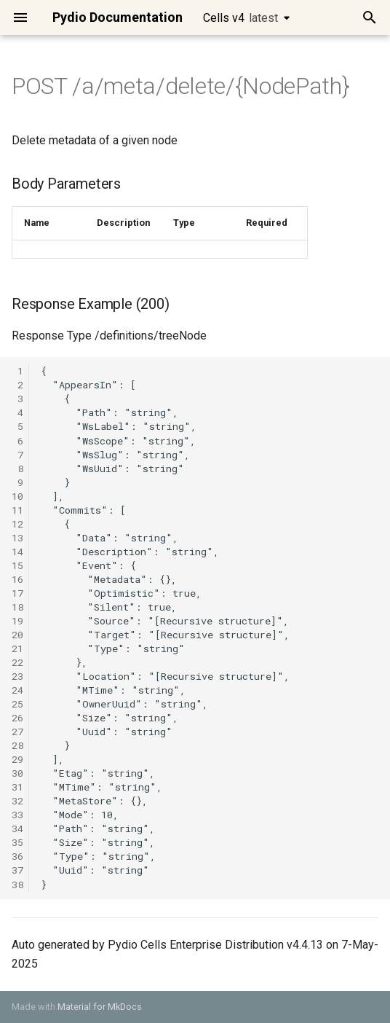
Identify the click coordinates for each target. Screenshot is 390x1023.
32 (17, 800)
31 (17, 786)
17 (17, 593)
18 (17, 607)
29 (17, 759)
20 (17, 634)
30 (17, 773)
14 (17, 551)
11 (17, 510)
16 (17, 579)
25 (17, 703)
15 (17, 565)
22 (17, 662)
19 (17, 620)
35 (17, 842)
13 (17, 537)
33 (17, 814)
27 (17, 731)
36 (17, 856)
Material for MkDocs (99, 1006)
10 (17, 496)
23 (17, 676)
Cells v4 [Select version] (240, 18)
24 (17, 690)
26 (17, 717)
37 (17, 870)
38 (17, 884)
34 (17, 828)
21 (17, 648)
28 (17, 745)
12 (17, 523)
